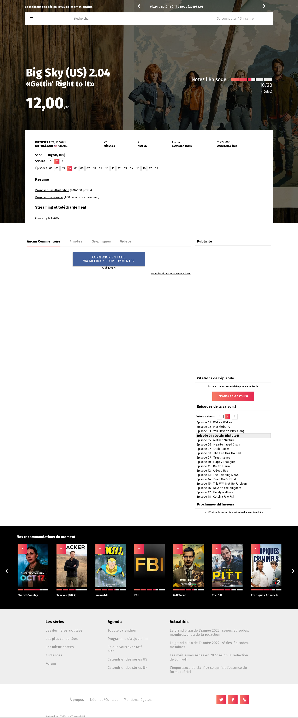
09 (100, 168)
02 (57, 168)
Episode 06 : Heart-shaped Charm (218, 444)
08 (94, 168)
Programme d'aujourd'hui (128, 639)
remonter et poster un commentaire (171, 273)
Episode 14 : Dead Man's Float (216, 479)
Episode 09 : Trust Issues (213, 457)
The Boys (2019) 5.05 (188, 6)
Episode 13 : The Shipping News (217, 475)
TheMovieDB (78, 716)
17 (150, 168)
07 (88, 168)
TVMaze (64, 716)
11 (113, 168)
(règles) (266, 91)
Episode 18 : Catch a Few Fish (215, 496)
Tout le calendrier (122, 630)
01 (50, 168)
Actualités (179, 621)
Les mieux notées (60, 647)
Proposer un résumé (49, 197)
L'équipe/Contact (104, 700)
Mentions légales (137, 700)
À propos (77, 700)
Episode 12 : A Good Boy (212, 470)
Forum (51, 663)
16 (144, 168)
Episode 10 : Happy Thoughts (216, 462)
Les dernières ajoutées (64, 630)
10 (106, 168)
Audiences (54, 655)
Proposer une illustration (52, 190)
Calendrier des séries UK (127, 667)
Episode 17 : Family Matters (214, 492)
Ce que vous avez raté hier (125, 649)
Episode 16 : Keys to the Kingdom (218, 488)
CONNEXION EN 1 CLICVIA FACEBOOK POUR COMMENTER (108, 259)
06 (82, 168)
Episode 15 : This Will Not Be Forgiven (221, 483)
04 (69, 168)
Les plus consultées (62, 639)
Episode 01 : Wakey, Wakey (214, 422)
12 (119, 168)
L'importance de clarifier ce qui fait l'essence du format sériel (208, 669)
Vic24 (154, 6)
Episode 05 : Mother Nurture (215, 440)
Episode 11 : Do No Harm (213, 466)
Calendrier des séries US (127, 659)
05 (75, 168)
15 (137, 168)
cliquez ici (110, 267)
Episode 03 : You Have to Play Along (220, 431)
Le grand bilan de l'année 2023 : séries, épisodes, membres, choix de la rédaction (209, 632)
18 (156, 168)
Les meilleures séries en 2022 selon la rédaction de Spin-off (209, 657)
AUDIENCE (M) (227, 146)
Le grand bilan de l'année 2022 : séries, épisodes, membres (209, 645)
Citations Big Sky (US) (233, 396)
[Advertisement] (225, 201)
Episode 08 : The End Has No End (218, 453)
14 (131, 168)
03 (63, 168)
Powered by (48, 218)
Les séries (55, 621)
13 (125, 168)
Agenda (115, 621)
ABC (64, 146)
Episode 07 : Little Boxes (213, 449)
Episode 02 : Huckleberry (213, 427)
